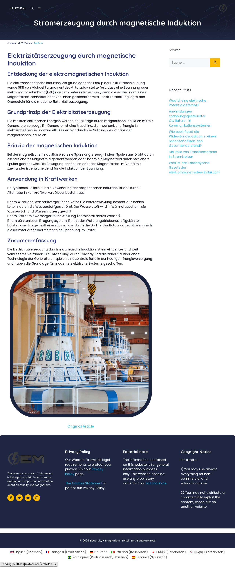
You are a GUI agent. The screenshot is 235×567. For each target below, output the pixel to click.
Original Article (80, 426)
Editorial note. (156, 483)
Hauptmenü (18, 8)
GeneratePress (145, 540)
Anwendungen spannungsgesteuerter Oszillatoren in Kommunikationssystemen (190, 118)
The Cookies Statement (83, 483)
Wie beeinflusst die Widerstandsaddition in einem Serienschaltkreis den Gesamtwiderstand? (193, 139)
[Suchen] (215, 62)
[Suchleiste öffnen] (32, 8)
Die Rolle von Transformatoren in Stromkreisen (193, 154)
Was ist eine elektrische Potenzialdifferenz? (187, 103)
